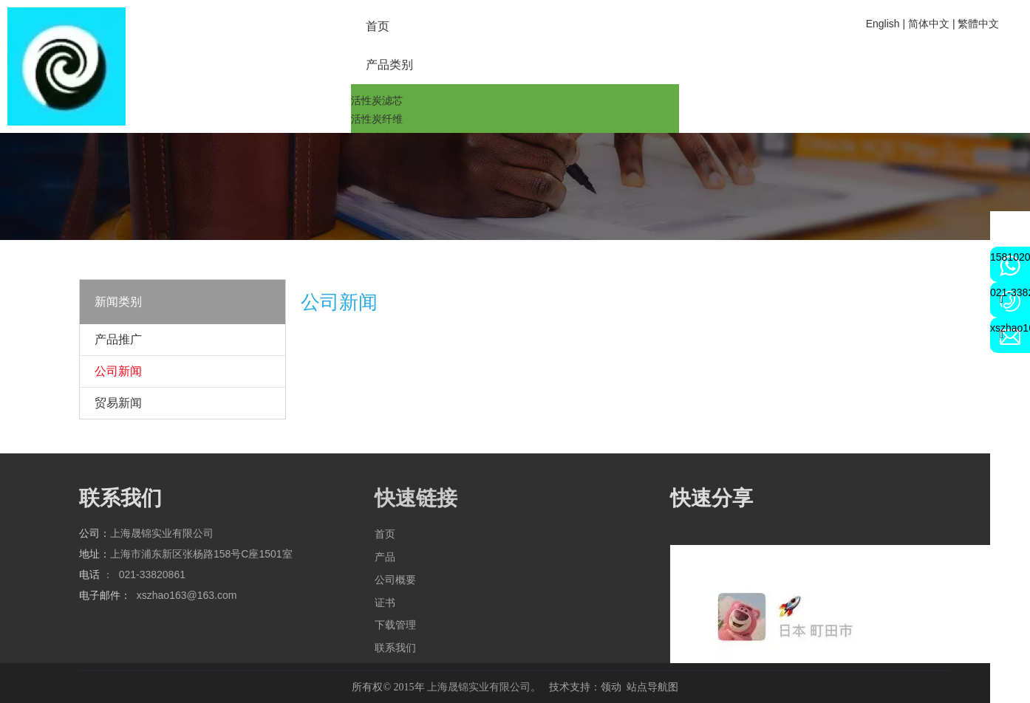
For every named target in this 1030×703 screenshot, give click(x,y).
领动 (611, 687)
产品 (385, 557)
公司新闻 (118, 371)
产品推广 (118, 339)
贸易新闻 (118, 403)
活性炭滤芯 (377, 100)
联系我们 (395, 648)
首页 (385, 534)
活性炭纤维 (377, 119)
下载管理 (395, 625)
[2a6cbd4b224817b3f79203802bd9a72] (66, 66)
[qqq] (515, 186)
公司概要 (395, 580)
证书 (385, 602)
